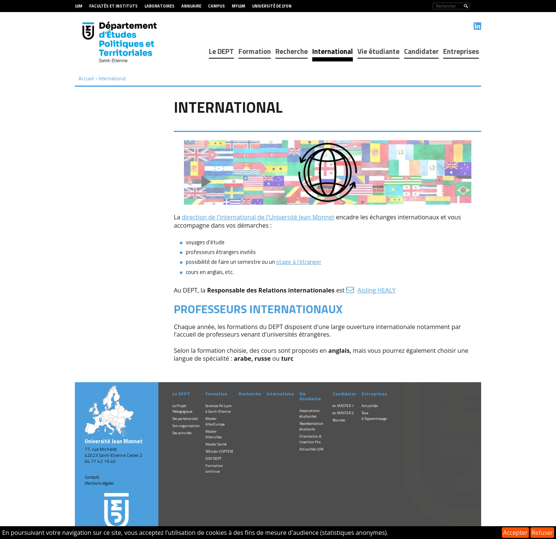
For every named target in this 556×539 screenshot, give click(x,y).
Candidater (421, 51)
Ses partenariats (185, 418)
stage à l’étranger (298, 261)
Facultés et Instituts (113, 6)
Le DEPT (221, 51)
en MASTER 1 (343, 406)
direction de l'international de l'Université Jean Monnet (258, 217)
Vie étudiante (378, 51)
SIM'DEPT (213, 458)
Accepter (515, 532)
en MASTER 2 (343, 413)
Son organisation (186, 426)
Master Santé (215, 444)
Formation (255, 51)
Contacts (92, 477)
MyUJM (238, 6)
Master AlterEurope (215, 421)
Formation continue (214, 468)
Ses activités (181, 433)
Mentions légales (99, 483)
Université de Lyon (272, 6)
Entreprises (461, 51)
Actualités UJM (311, 449)
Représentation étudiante (311, 426)
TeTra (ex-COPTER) (219, 451)
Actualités (370, 406)
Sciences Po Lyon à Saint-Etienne (218, 408)
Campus (216, 6)
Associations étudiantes (309, 413)
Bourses (339, 420)
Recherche (291, 51)
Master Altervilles (213, 434)
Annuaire (191, 6)
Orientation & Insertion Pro (310, 439)
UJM (78, 6)
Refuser (542, 532)
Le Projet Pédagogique (182, 408)
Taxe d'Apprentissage (374, 415)
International (332, 51)
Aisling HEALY (377, 290)
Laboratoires (159, 6)
